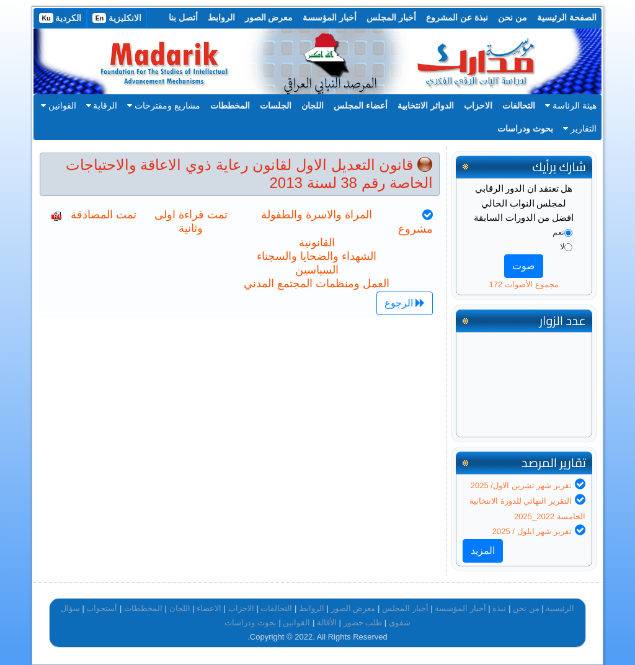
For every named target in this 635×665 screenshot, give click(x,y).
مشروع (415, 229)
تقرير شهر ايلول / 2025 (532, 531)
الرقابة (102, 105)
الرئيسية (560, 608)
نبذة (499, 608)
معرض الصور (269, 17)
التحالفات (518, 105)
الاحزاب (478, 105)
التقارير (580, 128)
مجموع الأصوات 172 (524, 284)
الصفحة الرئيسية (567, 17)
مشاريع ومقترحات (163, 105)
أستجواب (101, 608)
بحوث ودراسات (525, 128)
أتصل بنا (183, 17)
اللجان (312, 105)
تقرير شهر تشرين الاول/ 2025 (521, 485)
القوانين (58, 105)
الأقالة (327, 622)
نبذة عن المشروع (457, 17)
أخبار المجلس (391, 17)
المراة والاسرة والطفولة (316, 214)
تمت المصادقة (103, 214)
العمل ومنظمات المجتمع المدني (316, 283)
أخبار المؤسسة (330, 17)
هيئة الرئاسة (571, 105)
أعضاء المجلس (361, 105)
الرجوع (404, 303)
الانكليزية (116, 18)
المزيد (483, 550)
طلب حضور (363, 622)
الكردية (60, 18)
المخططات (230, 105)
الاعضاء (209, 608)
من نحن (512, 17)
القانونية (317, 242)
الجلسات (275, 105)
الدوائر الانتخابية (425, 105)
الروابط (221, 17)
